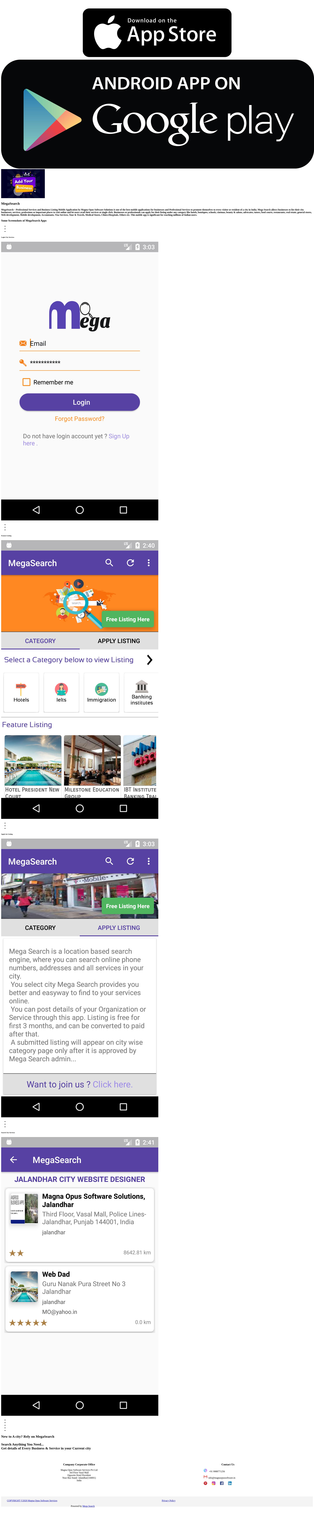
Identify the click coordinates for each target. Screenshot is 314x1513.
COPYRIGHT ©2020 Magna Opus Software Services (32, 1500)
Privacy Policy (168, 1500)
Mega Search (89, 1506)
